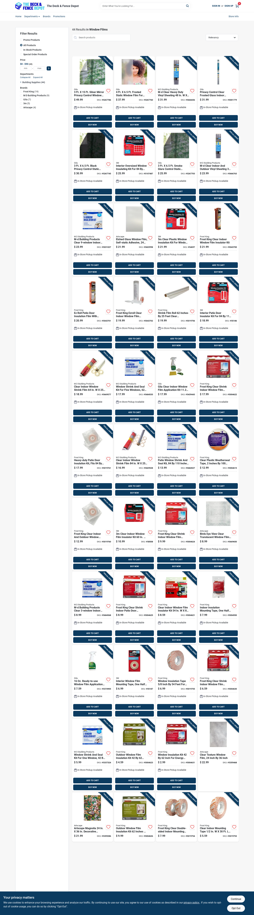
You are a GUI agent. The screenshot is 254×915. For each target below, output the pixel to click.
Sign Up (229, 6)
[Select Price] (49, 68)
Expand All (38, 77)
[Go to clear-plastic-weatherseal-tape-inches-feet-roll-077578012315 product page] (218, 460)
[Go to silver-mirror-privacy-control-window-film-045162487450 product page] (92, 92)
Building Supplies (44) (33, 82)
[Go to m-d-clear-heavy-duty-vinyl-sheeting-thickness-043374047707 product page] (176, 92)
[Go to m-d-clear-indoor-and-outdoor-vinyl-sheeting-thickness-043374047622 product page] (218, 166)
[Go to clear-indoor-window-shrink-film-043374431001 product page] (92, 387)
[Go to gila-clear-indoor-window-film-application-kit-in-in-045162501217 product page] (176, 387)
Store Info (234, 16)
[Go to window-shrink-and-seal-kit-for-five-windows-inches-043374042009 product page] (134, 387)
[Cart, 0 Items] (237, 6)
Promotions (59, 16)
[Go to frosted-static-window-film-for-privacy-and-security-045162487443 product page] (134, 92)
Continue (236, 899)
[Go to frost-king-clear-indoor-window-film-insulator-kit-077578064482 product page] (218, 240)
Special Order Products (35, 54)
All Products (29, 45)
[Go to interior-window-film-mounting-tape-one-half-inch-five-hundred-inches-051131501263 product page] (134, 681)
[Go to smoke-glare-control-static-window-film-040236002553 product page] (176, 166)
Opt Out (236, 908)
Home (18, 16)
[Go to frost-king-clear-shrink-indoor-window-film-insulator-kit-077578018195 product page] (218, 681)
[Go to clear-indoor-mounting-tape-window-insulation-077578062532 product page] (218, 817)
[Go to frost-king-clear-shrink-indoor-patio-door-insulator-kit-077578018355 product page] (134, 608)
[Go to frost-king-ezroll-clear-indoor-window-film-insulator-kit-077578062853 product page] (134, 313)
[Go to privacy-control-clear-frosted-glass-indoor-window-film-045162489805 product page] (218, 92)
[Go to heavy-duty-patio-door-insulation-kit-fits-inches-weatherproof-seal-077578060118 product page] (92, 460)
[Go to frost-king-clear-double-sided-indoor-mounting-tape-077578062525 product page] (176, 817)
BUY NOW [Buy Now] (92, 125)
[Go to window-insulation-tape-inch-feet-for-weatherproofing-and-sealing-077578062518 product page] (176, 681)
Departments (31, 16)
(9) (36, 95)
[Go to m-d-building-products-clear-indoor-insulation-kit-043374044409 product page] (92, 608)
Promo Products (31, 40)
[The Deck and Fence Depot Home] (30, 6)
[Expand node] (21, 82)
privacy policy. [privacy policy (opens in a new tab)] (192, 902)
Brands (46, 16)
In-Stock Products (32, 50)
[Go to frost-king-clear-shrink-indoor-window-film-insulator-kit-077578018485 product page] (176, 534)
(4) (29, 107)
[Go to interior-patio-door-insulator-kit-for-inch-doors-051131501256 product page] (218, 313)
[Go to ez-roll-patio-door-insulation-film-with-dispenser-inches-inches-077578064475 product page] (92, 313)
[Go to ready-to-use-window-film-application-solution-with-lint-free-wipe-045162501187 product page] (92, 681)
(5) (26, 103)
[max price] (39, 68)
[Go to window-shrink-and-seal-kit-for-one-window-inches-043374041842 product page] (92, 755)
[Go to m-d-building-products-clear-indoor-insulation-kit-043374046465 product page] (92, 240)
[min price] (25, 68)
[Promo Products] (21, 40)
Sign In (216, 6)
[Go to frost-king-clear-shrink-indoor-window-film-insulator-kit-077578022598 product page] (218, 387)
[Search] (187, 5)
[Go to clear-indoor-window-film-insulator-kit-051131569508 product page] (134, 534)
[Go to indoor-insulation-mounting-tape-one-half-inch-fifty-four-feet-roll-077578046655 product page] (218, 608)
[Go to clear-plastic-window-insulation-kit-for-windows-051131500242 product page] (176, 240)
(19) (31, 91)
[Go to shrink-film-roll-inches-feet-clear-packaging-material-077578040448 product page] (176, 313)
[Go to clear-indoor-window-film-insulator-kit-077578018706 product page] (176, 608)
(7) (27, 99)
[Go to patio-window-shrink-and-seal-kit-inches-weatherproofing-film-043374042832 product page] (176, 460)
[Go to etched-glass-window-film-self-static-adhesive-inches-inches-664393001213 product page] (134, 240)
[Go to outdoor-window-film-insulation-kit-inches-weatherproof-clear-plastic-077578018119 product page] (134, 755)
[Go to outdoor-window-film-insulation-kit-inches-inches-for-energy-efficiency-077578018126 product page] (134, 817)
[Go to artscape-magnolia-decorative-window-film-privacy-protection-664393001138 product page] (92, 817)
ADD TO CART (92, 118)
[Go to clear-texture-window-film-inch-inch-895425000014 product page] (218, 755)
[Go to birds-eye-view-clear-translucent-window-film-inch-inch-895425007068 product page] (218, 534)
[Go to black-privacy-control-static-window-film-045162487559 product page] (92, 166)
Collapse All (25, 77)
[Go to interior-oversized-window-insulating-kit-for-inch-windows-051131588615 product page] (134, 166)
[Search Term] (145, 6)
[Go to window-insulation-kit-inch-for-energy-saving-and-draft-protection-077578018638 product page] (176, 755)
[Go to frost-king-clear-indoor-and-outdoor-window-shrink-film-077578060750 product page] (92, 534)
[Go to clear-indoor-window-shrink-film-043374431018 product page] (134, 460)
